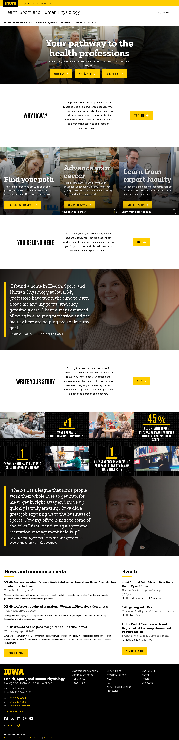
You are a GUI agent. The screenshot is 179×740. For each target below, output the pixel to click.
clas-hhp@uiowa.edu (18, 705)
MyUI (109, 679)
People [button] (79, 22)
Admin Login (14, 725)
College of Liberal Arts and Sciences (36, 3)
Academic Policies (116, 674)
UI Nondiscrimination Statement (29, 738)
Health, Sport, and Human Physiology (42, 12)
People (145, 679)
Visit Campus (87, 73)
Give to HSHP (149, 671)
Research (65, 22)
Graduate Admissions (82, 674)
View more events (134, 651)
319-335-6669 (15, 701)
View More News (16, 653)
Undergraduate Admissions (85, 671)
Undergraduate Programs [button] (17, 22)
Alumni (145, 674)
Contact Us (147, 683)
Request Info (115, 73)
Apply (141, 381)
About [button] (91, 22)
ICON (109, 683)
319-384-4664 (15, 698)
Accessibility (48, 738)
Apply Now (61, 73)
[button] (165, 12)
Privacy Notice (9, 738)
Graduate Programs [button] (45, 22)
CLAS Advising (114, 671)
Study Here (141, 115)
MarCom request (13, 711)
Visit (141, 242)
